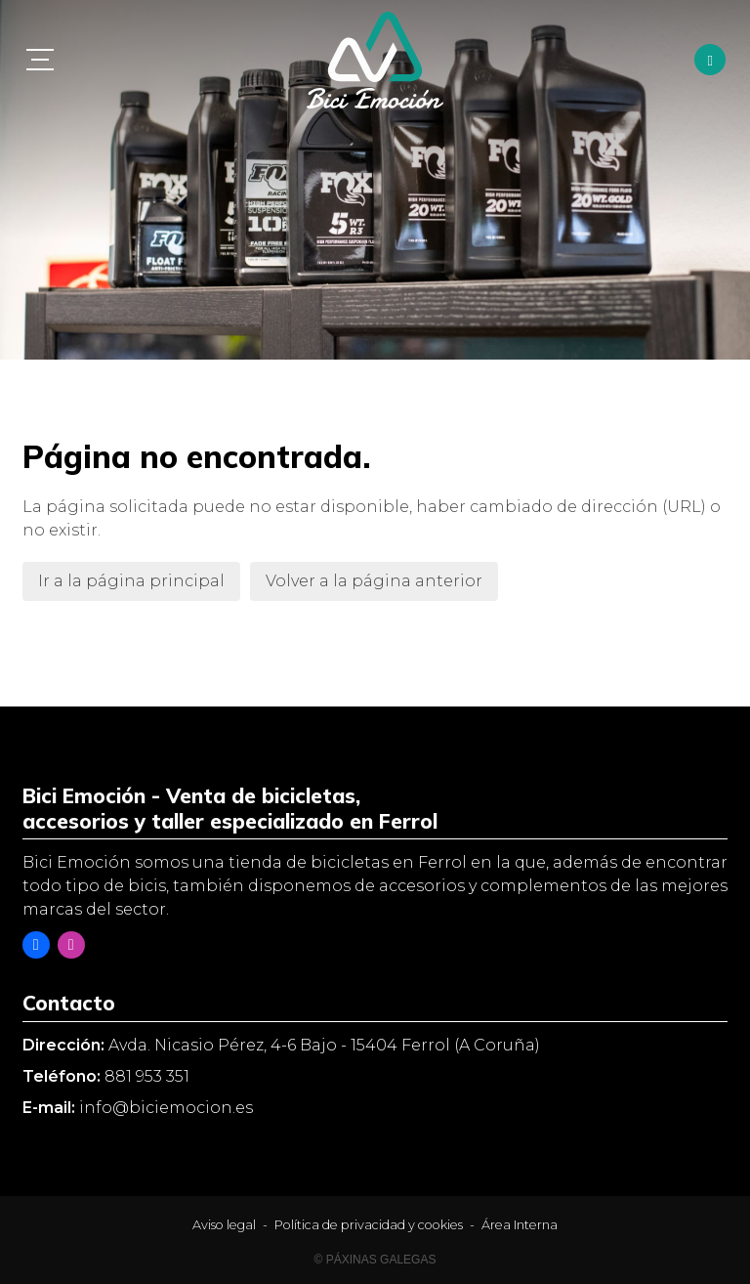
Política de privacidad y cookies (368, 1225)
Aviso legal (224, 1225)
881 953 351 (146, 1076)
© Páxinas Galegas (375, 1259)
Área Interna (519, 1225)
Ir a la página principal (131, 581)
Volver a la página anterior (374, 581)
